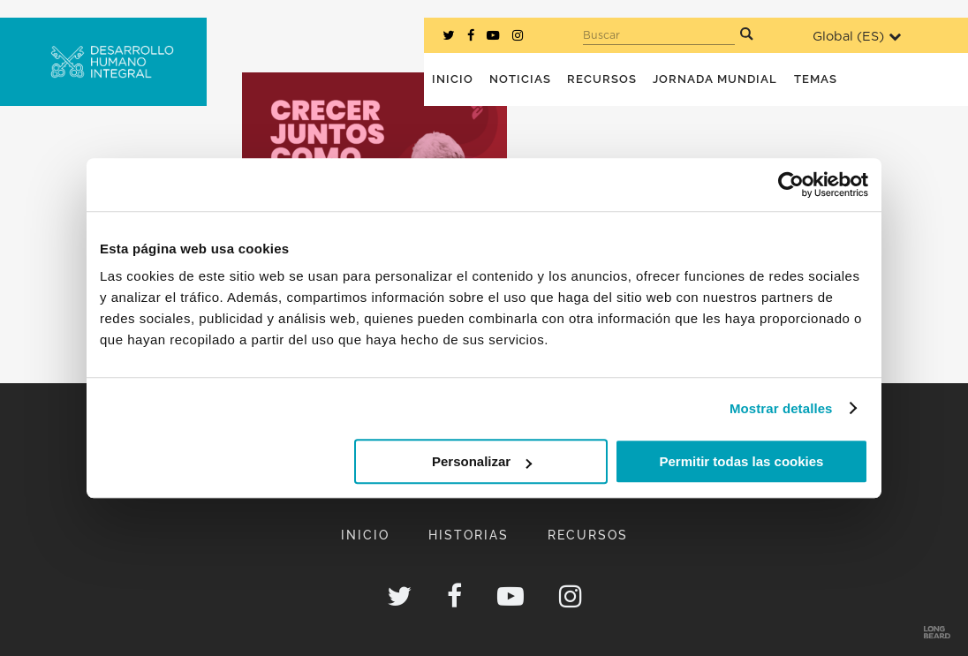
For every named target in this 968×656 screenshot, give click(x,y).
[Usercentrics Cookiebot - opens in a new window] (791, 184)
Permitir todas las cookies (741, 461)
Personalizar (482, 461)
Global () (857, 36)
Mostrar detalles (781, 408)
